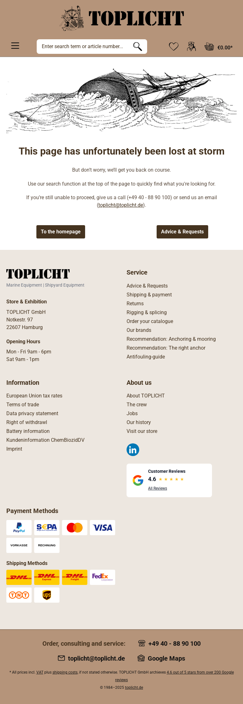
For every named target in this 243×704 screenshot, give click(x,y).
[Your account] (191, 46)
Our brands (139, 330)
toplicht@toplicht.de (120, 205)
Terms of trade (22, 405)
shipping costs (65, 672)
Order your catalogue (150, 321)
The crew (137, 405)
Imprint (14, 449)
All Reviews (157, 488)
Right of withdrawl (26, 422)
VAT (39, 672)
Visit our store (142, 431)
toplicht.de (134, 687)
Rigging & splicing (147, 312)
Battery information (28, 431)
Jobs (132, 413)
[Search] (137, 46)
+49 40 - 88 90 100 (174, 643)
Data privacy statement (32, 413)
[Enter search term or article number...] (82, 46)
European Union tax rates (34, 396)
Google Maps (166, 658)
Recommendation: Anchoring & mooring (171, 339)
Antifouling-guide (146, 357)
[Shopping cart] (218, 46)
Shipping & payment (149, 295)
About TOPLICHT (146, 396)
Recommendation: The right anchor (166, 348)
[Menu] (15, 45)
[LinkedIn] (133, 449)
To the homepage (61, 232)
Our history (139, 422)
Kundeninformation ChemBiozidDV (45, 440)
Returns (135, 304)
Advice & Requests (182, 232)
